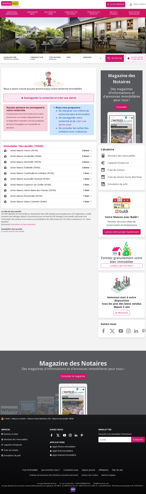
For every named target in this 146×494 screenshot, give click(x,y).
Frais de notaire (113, 169)
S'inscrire (138, 439)
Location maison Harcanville (12, 231)
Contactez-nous (70, 470)
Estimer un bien (9, 434)
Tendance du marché (93, 13)
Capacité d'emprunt (115, 162)
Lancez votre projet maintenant (122, 231)
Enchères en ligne (50, 13)
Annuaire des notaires (71, 13)
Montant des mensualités (118, 155)
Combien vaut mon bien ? (122, 265)
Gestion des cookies (90, 475)
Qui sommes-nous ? (50, 470)
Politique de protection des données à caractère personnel (54, 475)
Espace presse (88, 470)
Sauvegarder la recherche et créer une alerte (48, 97)
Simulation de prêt (114, 184)
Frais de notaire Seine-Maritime (121, 177)
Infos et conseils (114, 13)
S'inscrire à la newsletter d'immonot (115, 434)
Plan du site (117, 470)
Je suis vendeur (115, 4)
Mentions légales (108, 475)
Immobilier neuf (32, 13)
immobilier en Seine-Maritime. (23, 224)
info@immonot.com (101, 483)
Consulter (121, 107)
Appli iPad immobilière (61, 450)
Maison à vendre (19, 418)
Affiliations (103, 470)
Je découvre (121, 312)
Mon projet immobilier (134, 13)
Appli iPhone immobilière (62, 446)
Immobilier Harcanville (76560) (23, 146)
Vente (7, 418)
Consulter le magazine (73, 376)
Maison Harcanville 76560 (63, 418)
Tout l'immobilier (30, 470)
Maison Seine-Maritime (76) (39, 418)
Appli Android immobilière (63, 455)
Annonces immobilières (12, 13)
